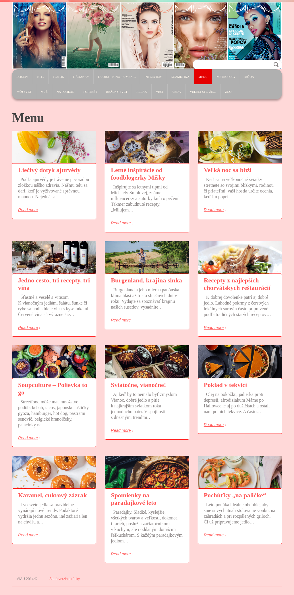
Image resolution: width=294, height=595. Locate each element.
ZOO (228, 91)
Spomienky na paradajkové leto (133, 499)
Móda (249, 76)
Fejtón (58, 76)
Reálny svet (116, 91)
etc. (40, 76)
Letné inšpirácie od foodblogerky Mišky (138, 173)
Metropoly (225, 76)
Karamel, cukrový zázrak (52, 495)
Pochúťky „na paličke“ (235, 495)
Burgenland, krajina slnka (146, 280)
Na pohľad (66, 91)
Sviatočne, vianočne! (138, 384)
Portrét (90, 91)
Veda (176, 91)
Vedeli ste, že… (203, 91)
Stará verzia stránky (64, 579)
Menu (203, 76)
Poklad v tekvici (225, 384)
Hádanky (81, 76)
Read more (28, 209)
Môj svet (24, 91)
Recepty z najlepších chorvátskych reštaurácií (237, 284)
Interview (153, 76)
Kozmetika (180, 76)
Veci (159, 91)
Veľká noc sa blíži (228, 170)
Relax (141, 91)
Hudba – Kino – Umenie (117, 76)
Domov (22, 76)
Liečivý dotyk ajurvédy (49, 170)
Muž (43, 91)
